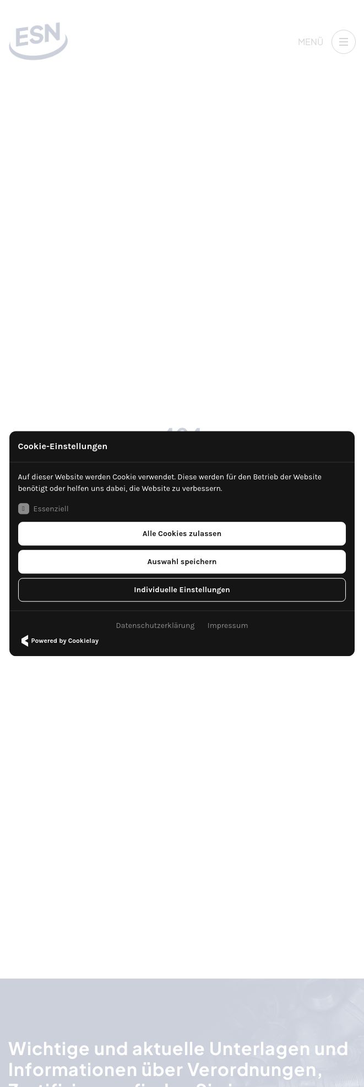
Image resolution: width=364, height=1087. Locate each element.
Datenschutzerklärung (155, 625)
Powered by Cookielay (58, 640)
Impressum (228, 625)
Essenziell (43, 508)
